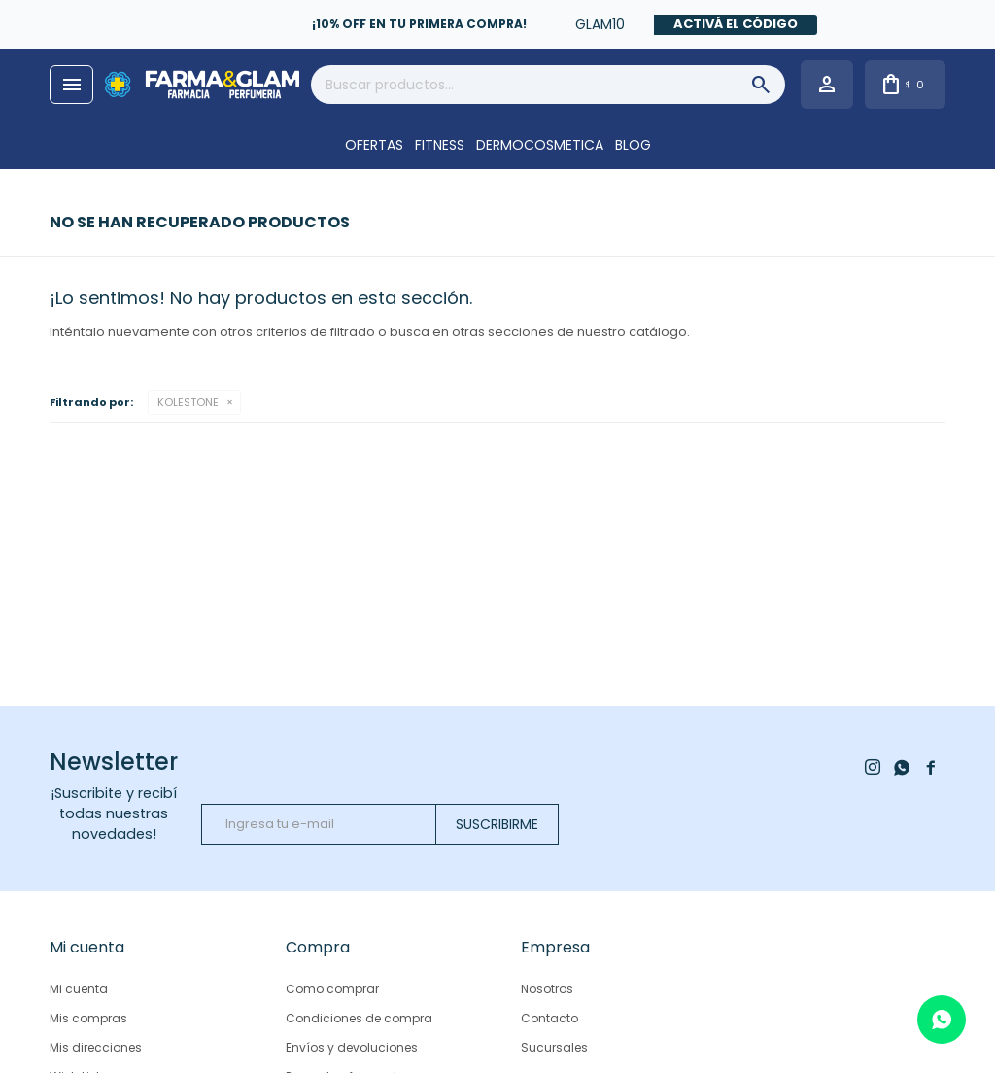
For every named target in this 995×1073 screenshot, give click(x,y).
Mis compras (88, 1018)
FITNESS (439, 145)
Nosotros (547, 989)
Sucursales (554, 1047)
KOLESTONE (188, 402)
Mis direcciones (96, 1047)
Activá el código (735, 24)
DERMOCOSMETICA (539, 145)
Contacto (549, 1018)
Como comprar (332, 989)
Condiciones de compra (359, 1018)
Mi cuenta (79, 989)
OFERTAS (374, 145)
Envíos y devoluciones (352, 1047)
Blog (633, 145)
